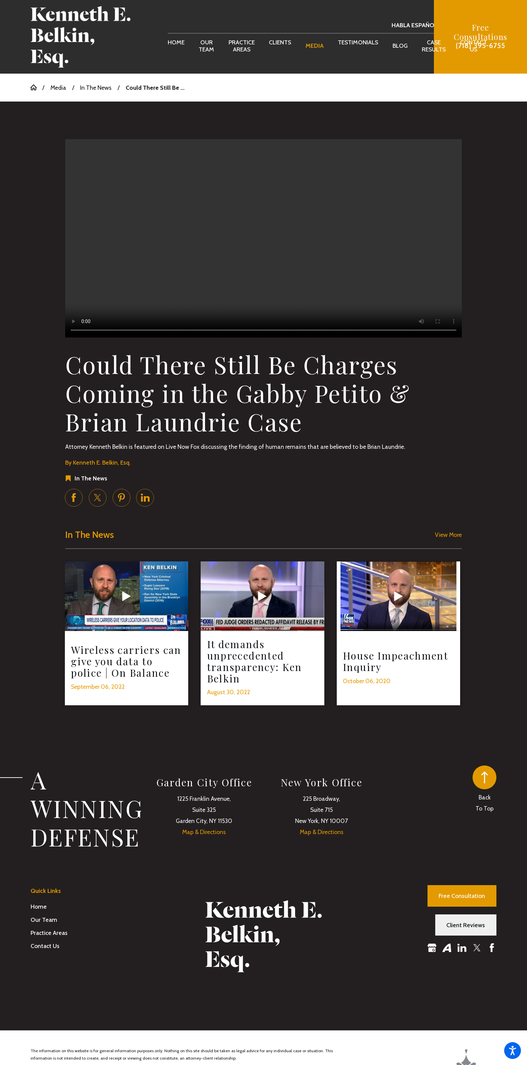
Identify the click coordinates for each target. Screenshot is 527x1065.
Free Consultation (462, 895)
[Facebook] (491, 947)
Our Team (44, 919)
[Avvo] (446, 947)
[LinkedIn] (462, 947)
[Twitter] (477, 947)
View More (448, 534)
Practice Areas (49, 932)
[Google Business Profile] (432, 947)
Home (39, 906)
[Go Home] (36, 87)
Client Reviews (465, 925)
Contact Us (45, 945)
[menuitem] (176, 45)
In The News (96, 87)
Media (58, 87)
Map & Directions (204, 831)
